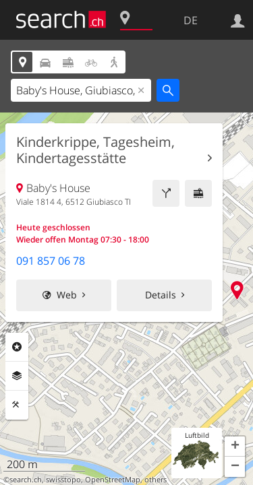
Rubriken (16, 347)
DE (191, 20)
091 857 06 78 (50, 260)
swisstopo (63, 479)
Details (160, 294)
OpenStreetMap (112, 479)
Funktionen (16, 405)
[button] (235, 447)
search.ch (25, 479)
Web (67, 294)
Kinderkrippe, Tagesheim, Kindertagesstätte (95, 150)
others (155, 479)
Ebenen (16, 376)
